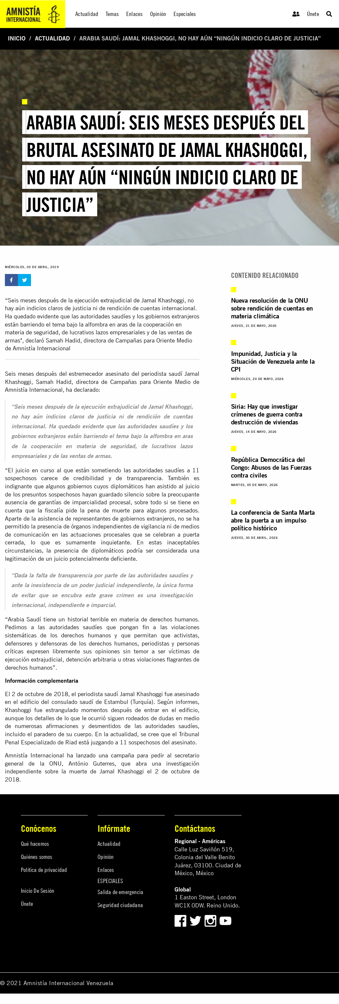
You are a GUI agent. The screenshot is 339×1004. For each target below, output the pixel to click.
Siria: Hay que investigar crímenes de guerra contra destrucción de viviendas (266, 414)
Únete (313, 13)
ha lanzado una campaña (100, 755)
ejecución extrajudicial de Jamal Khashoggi (129, 300)
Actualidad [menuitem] (86, 13)
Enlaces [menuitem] (134, 13)
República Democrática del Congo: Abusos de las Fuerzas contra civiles (271, 467)
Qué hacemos (35, 843)
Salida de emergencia (120, 892)
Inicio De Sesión (37, 890)
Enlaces (106, 869)
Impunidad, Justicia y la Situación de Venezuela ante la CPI (273, 361)
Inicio (16, 38)
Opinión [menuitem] (158, 13)
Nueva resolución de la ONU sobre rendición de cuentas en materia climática (272, 308)
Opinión (106, 856)
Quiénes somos (37, 856)
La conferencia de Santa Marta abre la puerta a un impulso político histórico (273, 520)
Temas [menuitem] (112, 13)
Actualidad (52, 38)
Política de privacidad (44, 869)
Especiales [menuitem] (185, 13)
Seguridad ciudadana (120, 905)
